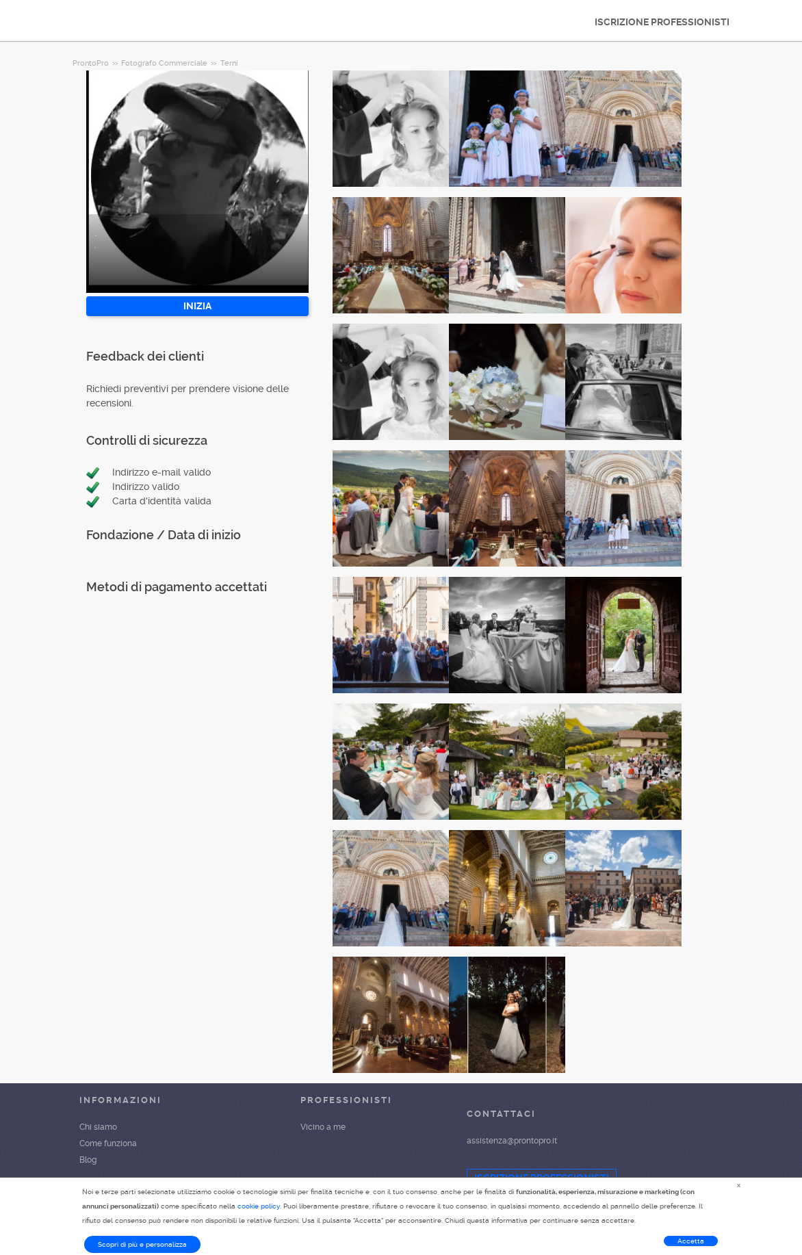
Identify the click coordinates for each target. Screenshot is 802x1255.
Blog (87, 1160)
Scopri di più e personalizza (142, 1244)
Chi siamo (98, 1127)
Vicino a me (323, 1127)
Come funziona (108, 1143)
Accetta (690, 1241)
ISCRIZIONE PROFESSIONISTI (662, 21)
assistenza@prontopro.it (512, 1141)
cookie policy (258, 1206)
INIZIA (197, 305)
